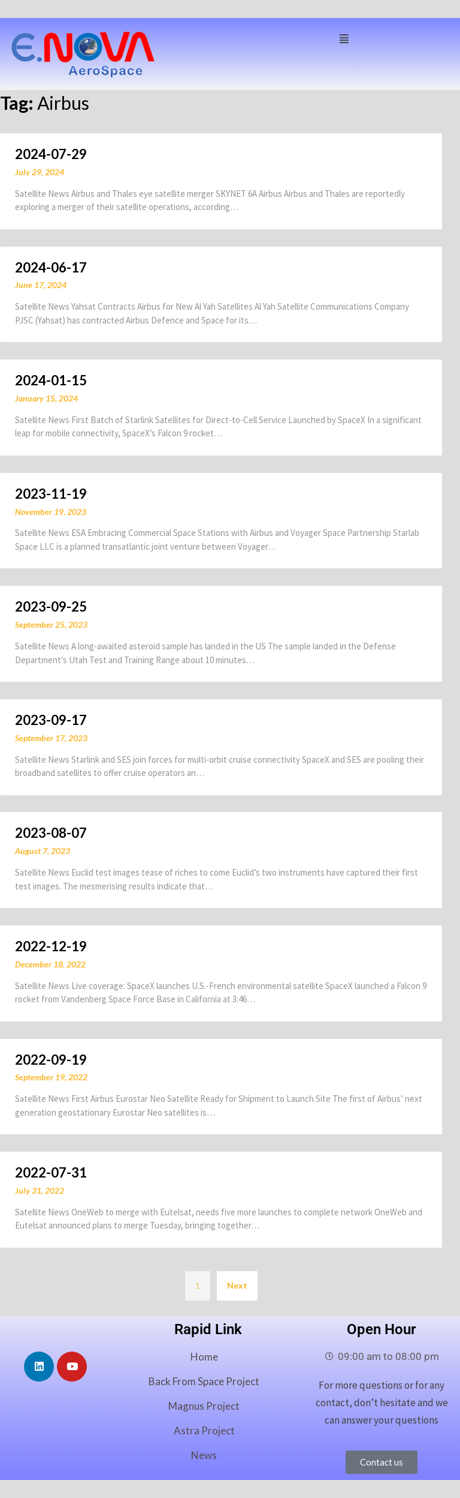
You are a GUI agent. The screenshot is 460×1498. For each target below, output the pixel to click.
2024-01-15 (51, 380)
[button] (344, 37)
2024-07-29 (51, 154)
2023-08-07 (51, 833)
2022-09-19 (51, 1059)
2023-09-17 (51, 720)
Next (237, 1285)
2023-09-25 (51, 606)
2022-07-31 (51, 1172)
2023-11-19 (51, 494)
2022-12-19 (51, 946)
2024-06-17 (51, 267)
